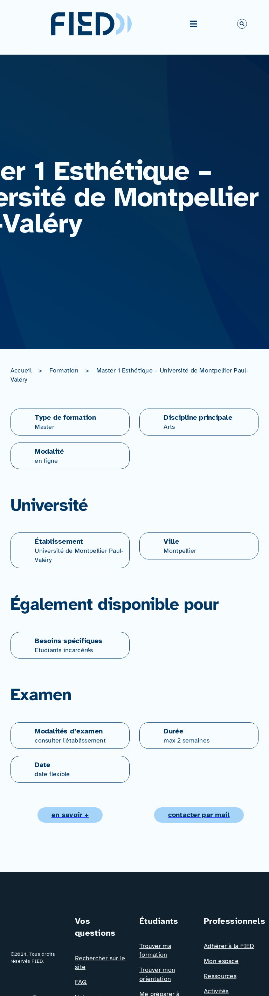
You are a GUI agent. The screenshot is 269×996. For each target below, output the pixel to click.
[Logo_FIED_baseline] (38, 918)
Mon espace (221, 961)
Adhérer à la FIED (229, 946)
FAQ (81, 982)
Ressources (220, 976)
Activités (216, 991)
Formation (63, 370)
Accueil (21, 370)
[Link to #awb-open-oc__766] (242, 24)
